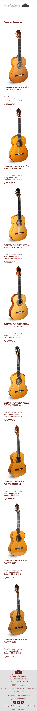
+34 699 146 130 (18, 692)
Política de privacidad (19, 706)
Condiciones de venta (18, 709)
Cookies (31, 706)
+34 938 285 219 (12, 688)
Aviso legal (6, 706)
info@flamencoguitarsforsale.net (18, 695)
